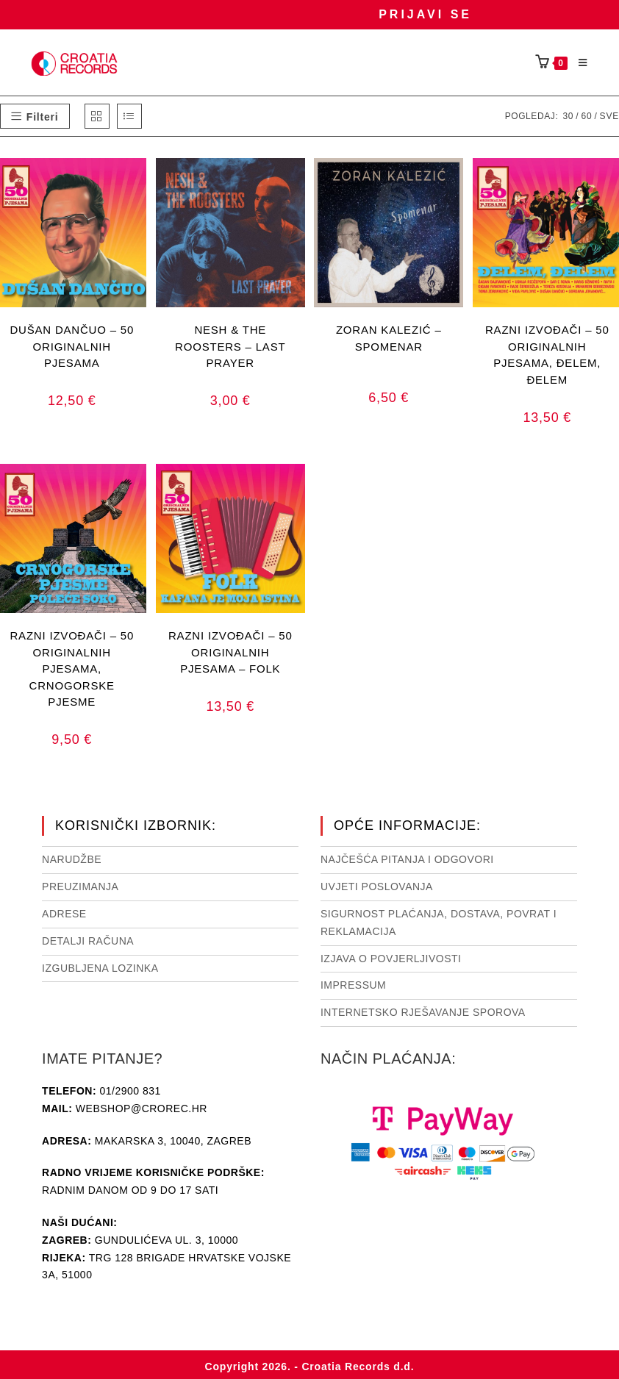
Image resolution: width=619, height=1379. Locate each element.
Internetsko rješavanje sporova (423, 1012)
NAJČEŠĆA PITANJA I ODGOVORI (407, 859)
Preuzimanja (80, 886)
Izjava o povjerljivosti (391, 958)
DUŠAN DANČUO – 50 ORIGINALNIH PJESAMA (72, 345)
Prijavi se (425, 14)
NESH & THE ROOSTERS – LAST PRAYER (230, 345)
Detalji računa (88, 941)
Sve (609, 116)
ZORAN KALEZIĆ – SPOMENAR (389, 338)
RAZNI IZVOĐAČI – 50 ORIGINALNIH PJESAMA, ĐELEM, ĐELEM (547, 345)
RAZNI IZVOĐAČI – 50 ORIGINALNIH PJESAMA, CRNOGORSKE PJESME (72, 651)
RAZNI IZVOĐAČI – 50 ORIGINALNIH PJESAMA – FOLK (230, 651)
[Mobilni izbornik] (578, 63)
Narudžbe (71, 859)
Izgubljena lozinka (100, 968)
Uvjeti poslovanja (377, 886)
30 (567, 116)
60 (586, 116)
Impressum (353, 985)
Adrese (64, 914)
